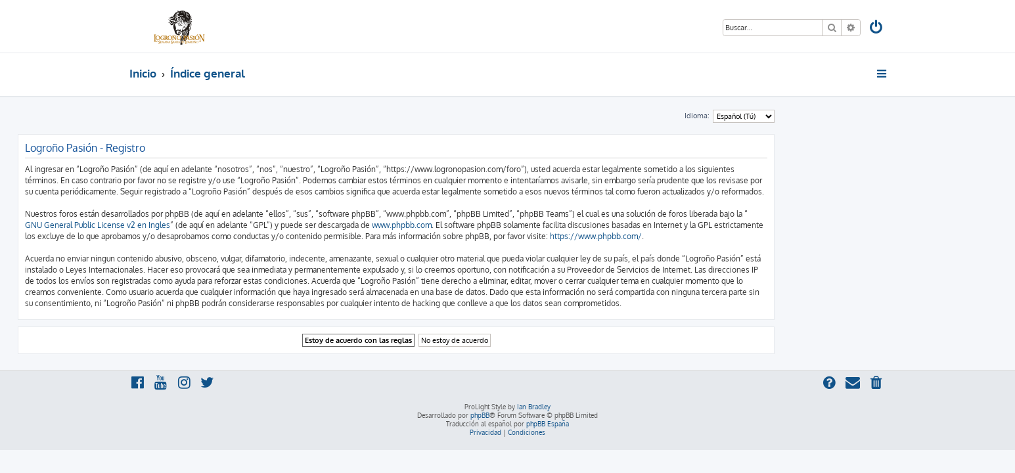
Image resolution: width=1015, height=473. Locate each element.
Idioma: (808, 115)
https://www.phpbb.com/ (708, 236)
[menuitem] (876, 28)
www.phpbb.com (513, 225)
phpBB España (547, 424)
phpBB (479, 415)
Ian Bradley (534, 407)
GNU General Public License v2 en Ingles (209, 225)
